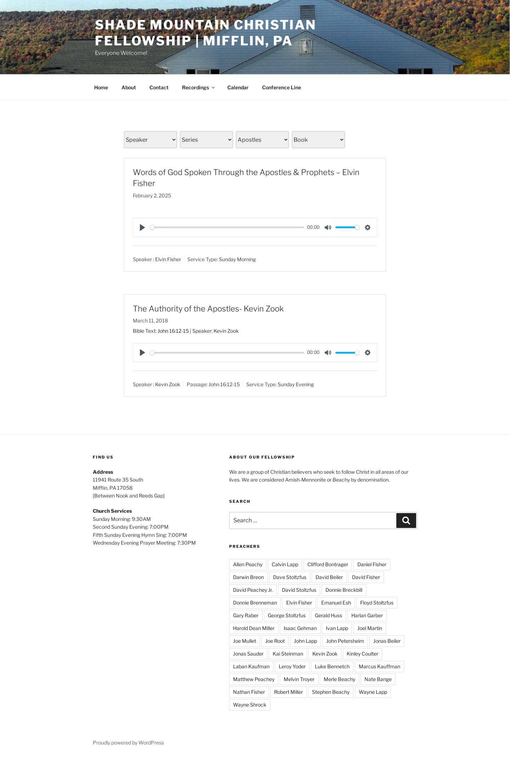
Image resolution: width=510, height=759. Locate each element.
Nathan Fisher (249, 692)
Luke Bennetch (332, 666)
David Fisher (366, 577)
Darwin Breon (248, 577)
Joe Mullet (244, 641)
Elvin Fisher (168, 259)
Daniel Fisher (371, 564)
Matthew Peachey (253, 679)
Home (101, 87)
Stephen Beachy (331, 692)
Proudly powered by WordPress (128, 743)
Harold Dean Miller (253, 628)
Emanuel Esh (336, 603)
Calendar (238, 87)
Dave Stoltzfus (289, 577)
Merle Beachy (339, 679)
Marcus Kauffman (379, 666)
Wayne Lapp (373, 692)
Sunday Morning (237, 259)
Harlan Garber (367, 615)
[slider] (227, 227)
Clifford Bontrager (327, 564)
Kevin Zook (167, 384)
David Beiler (329, 577)
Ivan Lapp (337, 628)
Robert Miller (288, 692)
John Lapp (305, 641)
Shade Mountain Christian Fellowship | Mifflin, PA (205, 33)
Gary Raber (246, 615)
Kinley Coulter (362, 654)
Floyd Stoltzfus (376, 603)
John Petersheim (345, 641)
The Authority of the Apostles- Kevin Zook (208, 308)
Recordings (199, 87)
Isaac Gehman (300, 628)
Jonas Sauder (248, 654)
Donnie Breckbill (343, 590)
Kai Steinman (288, 654)
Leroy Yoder (292, 666)
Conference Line (281, 87)
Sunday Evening (296, 384)
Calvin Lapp (285, 564)
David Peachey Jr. (253, 590)
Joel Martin (369, 628)
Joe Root (275, 641)
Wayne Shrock (249, 705)
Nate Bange (378, 679)
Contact (159, 87)
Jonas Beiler (387, 641)
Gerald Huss (328, 615)
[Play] (142, 227)
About (128, 87)
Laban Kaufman (251, 666)
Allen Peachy (247, 564)
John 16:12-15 (173, 331)
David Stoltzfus (299, 590)
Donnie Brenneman (255, 603)
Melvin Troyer (299, 679)
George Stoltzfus (287, 615)
